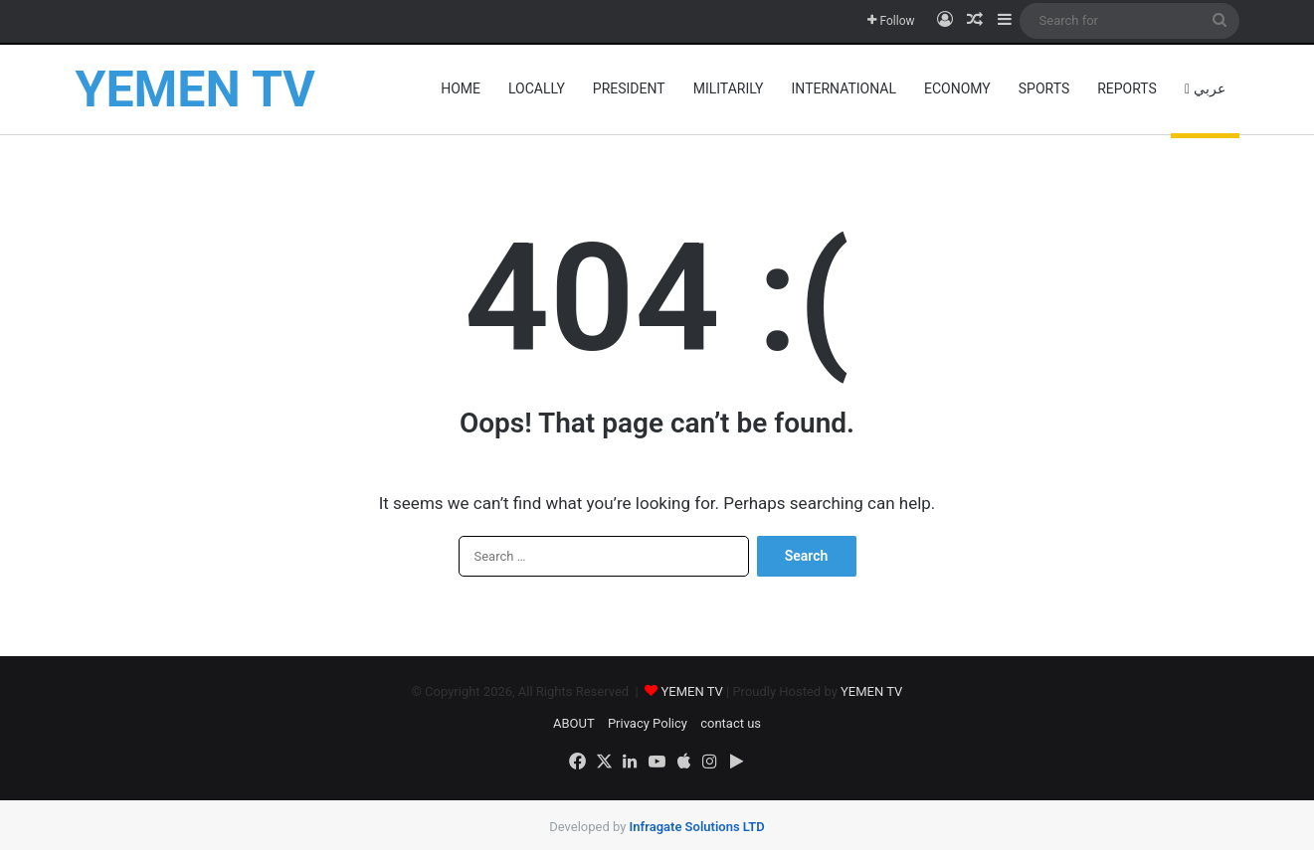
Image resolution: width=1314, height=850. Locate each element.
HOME (460, 88)
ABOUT (574, 723)
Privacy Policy (647, 723)
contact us (730, 723)
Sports (1044, 88)
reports (1127, 88)
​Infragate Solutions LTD (697, 817)
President (629, 88)
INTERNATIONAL (844, 88)
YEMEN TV (693, 691)
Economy (957, 88)
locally (536, 88)
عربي (1205, 88)
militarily (728, 88)
